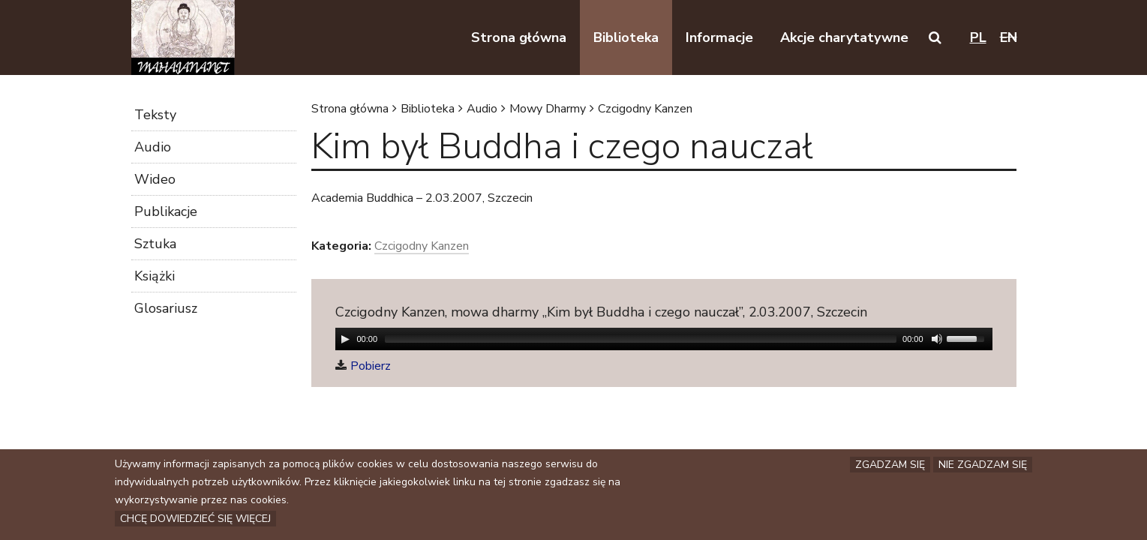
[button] (935, 37)
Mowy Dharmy (547, 108)
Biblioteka (428, 108)
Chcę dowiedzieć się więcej (195, 519)
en (1008, 37)
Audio (482, 108)
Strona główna (350, 108)
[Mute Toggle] (937, 339)
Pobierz (370, 366)
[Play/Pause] (345, 339)
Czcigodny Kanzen (645, 108)
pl (978, 37)
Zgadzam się (890, 465)
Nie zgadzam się (982, 465)
